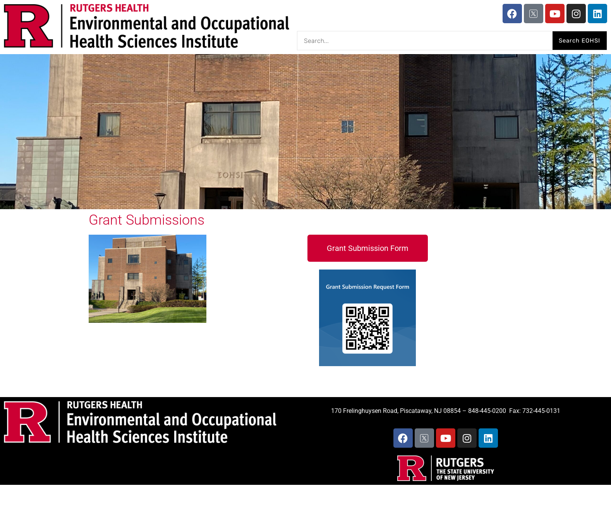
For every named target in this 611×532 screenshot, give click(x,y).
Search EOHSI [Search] (579, 40)
